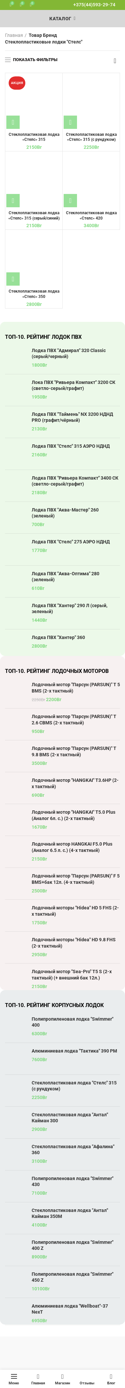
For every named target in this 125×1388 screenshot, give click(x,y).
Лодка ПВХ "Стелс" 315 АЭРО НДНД (71, 446)
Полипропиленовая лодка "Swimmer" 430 (72, 1181)
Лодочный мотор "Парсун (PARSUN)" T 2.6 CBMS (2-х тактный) (74, 719)
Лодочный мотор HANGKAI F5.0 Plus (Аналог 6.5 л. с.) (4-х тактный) (72, 847)
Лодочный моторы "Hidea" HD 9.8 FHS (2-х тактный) (74, 942)
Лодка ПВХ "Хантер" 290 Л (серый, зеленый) (69, 608)
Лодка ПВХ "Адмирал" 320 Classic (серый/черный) (69, 353)
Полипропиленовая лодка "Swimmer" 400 (72, 1022)
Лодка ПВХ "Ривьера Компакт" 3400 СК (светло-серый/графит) (75, 481)
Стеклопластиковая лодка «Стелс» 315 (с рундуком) (91, 137)
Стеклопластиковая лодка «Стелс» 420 (91, 216)
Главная (14, 35)
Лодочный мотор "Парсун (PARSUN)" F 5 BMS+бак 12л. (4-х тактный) (76, 878)
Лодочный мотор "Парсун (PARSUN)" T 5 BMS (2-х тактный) (76, 687)
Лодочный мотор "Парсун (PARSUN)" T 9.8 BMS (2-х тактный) (74, 751)
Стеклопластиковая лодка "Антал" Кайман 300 (70, 1117)
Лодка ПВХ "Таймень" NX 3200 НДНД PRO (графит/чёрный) (72, 417)
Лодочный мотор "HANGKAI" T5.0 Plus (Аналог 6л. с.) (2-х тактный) (73, 815)
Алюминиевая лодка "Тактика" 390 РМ (74, 1051)
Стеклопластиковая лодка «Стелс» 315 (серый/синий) (34, 216)
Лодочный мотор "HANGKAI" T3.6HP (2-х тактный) (75, 783)
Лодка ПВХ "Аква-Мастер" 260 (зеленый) (65, 512)
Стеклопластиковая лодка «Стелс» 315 (34, 137)
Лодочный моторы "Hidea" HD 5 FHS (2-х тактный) (75, 910)
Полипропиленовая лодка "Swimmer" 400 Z (72, 1245)
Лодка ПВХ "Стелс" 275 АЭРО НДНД (71, 541)
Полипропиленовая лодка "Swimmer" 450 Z (72, 1277)
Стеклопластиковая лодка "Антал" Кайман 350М (70, 1213)
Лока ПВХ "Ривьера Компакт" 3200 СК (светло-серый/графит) (73, 385)
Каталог (60, 18)
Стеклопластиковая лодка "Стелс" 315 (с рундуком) (74, 1085)
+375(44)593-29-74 (94, 4)
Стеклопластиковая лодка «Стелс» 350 (34, 294)
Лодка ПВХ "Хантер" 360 (58, 637)
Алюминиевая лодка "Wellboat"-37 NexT (70, 1309)
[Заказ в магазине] (115, 61)
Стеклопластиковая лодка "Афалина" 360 (73, 1149)
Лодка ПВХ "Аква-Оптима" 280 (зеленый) (65, 576)
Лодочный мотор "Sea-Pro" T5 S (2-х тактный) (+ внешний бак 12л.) (72, 974)
